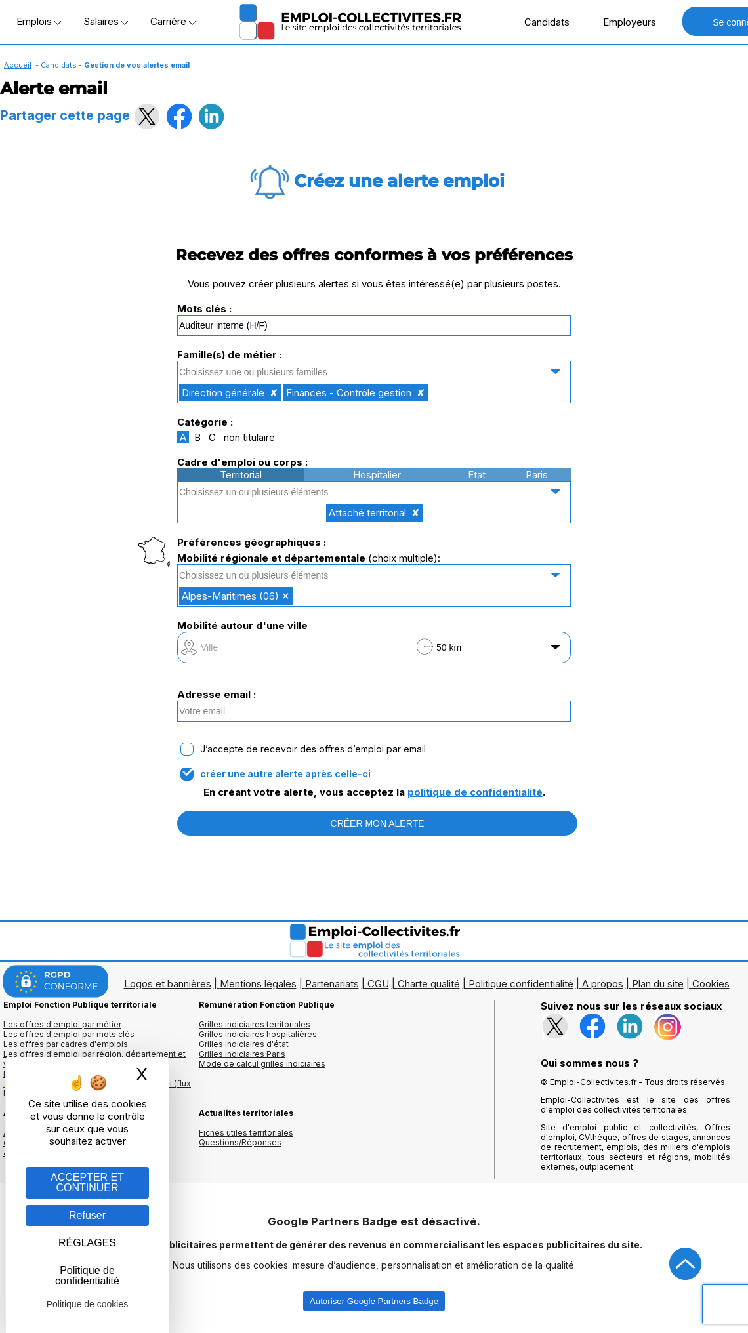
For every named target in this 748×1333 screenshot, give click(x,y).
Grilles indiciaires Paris (242, 1054)
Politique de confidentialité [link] (87, 1275)
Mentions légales (258, 983)
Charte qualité (429, 983)
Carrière (173, 21)
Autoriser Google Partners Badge (374, 1301)
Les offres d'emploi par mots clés (69, 1034)
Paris (537, 474)
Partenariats (332, 983)
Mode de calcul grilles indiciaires (262, 1064)
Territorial (241, 474)
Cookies (711, 983)
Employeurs (622, 21)
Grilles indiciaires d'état (244, 1044)
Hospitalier (377, 474)
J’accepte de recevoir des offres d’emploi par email (313, 749)
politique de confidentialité (475, 792)
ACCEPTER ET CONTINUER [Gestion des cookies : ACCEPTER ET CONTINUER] (87, 1182)
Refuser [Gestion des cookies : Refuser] (87, 1215)
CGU (378, 983)
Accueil (17, 65)
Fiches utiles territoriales (246, 1133)
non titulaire (249, 437)
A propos (602, 983)
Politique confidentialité (520, 983)
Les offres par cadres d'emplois (65, 1044)
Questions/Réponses (240, 1142)
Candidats (540, 21)
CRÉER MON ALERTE (378, 823)
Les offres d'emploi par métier (62, 1024)
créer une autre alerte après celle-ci (285, 774)
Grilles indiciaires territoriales (254, 1024)
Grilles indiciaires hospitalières (258, 1034)
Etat (477, 474)
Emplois (38, 21)
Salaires (105, 21)
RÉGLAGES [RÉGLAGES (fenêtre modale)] (87, 1242)
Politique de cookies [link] (88, 1304)
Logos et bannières (167, 983)
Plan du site (658, 983)
